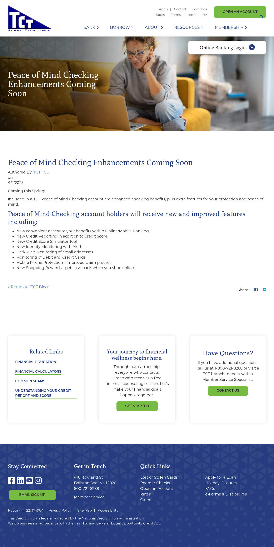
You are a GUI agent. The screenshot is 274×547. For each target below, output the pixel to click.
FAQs (210, 488)
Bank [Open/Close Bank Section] (89, 27)
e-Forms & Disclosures (226, 494)
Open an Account (240, 12)
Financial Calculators (38, 371)
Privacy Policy (60, 510)
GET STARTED (137, 406)
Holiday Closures (221, 483)
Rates (160, 15)
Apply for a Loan (220, 477)
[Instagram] (38, 480)
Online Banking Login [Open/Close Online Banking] (227, 50)
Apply (163, 9)
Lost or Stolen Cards (159, 477)
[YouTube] (30, 480)
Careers (147, 500)
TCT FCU (41, 172)
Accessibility (108, 510)
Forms (176, 15)
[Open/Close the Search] (261, 27)
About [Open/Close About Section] (152, 27)
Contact (180, 9)
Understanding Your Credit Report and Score (43, 393)
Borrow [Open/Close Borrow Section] (120, 27)
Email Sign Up (32, 495)
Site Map (84, 510)
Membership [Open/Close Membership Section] (229, 27)
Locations (200, 9)
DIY (205, 15)
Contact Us (228, 390)
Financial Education (35, 362)
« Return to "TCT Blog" (28, 287)
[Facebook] (12, 480)
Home (191, 15)
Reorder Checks (155, 483)
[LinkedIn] (21, 480)
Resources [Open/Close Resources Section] (187, 27)
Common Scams (30, 381)
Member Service (89, 497)
